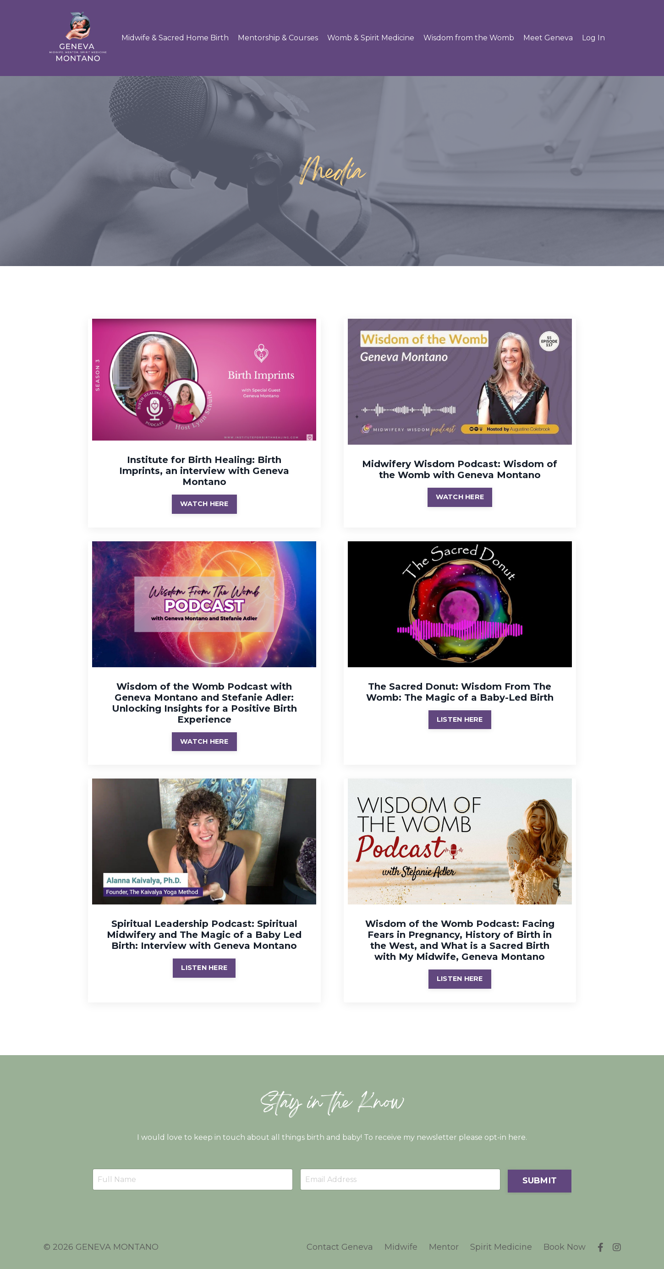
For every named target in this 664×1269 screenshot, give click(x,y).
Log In (593, 37)
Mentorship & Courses (278, 37)
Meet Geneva (548, 37)
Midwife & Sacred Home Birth (175, 37)
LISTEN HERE (460, 718)
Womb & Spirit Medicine (370, 37)
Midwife (401, 1246)
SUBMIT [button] (539, 1179)
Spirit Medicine (501, 1246)
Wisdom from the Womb (468, 37)
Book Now (565, 1246)
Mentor (444, 1246)
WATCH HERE (204, 503)
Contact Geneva (340, 1246)
